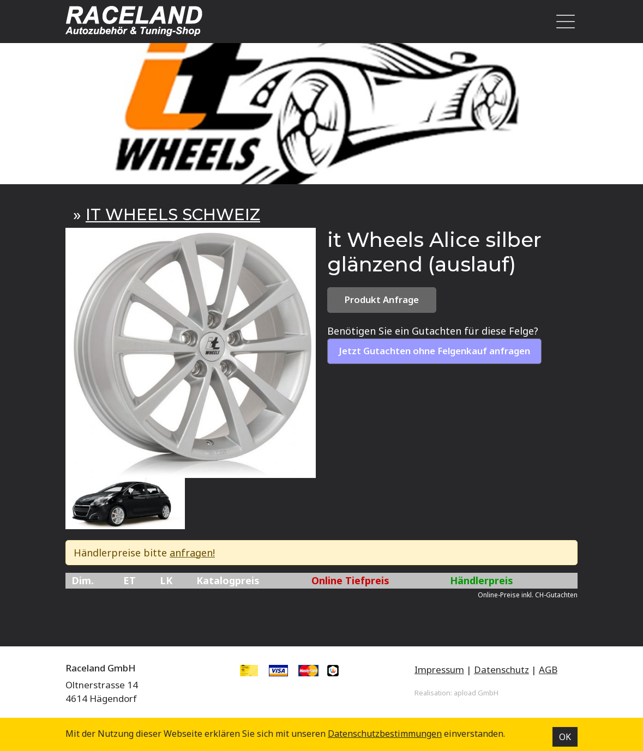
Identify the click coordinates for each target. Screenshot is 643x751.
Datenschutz (501, 669)
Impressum (439, 669)
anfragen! (192, 552)
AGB (548, 669)
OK (565, 737)
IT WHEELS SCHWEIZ (173, 214)
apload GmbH (476, 693)
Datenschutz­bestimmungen (385, 734)
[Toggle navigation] (563, 21)
